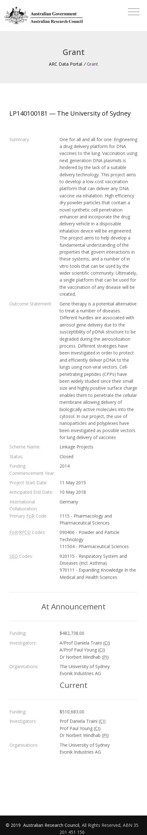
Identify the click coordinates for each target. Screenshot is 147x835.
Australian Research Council (51, 825)
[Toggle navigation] (134, 11)
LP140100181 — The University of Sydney (70, 113)
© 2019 (14, 825)
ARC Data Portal (65, 64)
